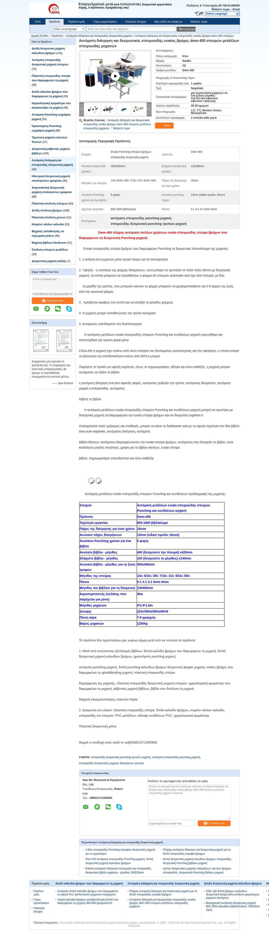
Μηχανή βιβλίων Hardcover (49, 242)
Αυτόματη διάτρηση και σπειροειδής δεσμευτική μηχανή (99, 35)
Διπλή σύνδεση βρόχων (47, 210)
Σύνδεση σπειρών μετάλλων (50, 249)
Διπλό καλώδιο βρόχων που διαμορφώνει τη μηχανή (89, 883)
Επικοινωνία (52, 300)
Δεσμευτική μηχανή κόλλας (49, 261)
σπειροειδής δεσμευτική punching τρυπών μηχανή (121, 757)
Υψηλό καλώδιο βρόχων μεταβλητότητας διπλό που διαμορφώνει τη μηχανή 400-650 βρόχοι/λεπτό (87, 901)
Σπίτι (38, 21)
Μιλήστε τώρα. (221, 9)
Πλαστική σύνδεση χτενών (49, 217)
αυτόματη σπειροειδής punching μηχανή (176, 757)
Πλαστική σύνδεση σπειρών (50, 203)
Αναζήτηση (189, 29)
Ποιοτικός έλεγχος (135, 21)
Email (236, 9)
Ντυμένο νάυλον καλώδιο (48, 224)
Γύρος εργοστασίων (105, 21)
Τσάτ (164, 125)
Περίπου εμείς (76, 21)
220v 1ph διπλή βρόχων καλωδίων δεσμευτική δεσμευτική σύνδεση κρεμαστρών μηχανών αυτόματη (232, 894)
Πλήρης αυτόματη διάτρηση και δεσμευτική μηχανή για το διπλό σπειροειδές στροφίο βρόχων (163, 893)
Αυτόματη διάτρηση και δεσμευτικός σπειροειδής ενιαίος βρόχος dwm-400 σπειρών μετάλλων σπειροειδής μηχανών (117, 124)
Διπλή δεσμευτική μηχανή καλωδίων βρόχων (233, 883)
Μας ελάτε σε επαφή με (168, 21)
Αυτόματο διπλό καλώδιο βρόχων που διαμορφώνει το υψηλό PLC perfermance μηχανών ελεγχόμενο (87, 893)
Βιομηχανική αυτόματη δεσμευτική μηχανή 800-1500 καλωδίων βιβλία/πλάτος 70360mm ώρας (233, 906)
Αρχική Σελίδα (39, 35)
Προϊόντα (54, 21)
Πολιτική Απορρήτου (46, 922)
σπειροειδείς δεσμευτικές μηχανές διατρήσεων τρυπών (111, 763)
